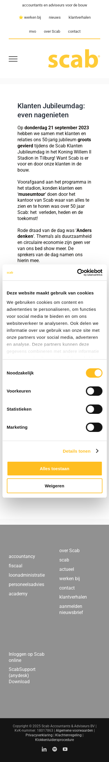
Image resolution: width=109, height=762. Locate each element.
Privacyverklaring (39, 735)
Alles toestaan (54, 468)
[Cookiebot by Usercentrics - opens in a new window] (77, 272)
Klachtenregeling (68, 735)
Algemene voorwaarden (74, 730)
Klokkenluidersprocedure (54, 740)
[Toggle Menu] (13, 59)
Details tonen (76, 451)
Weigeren (54, 485)
